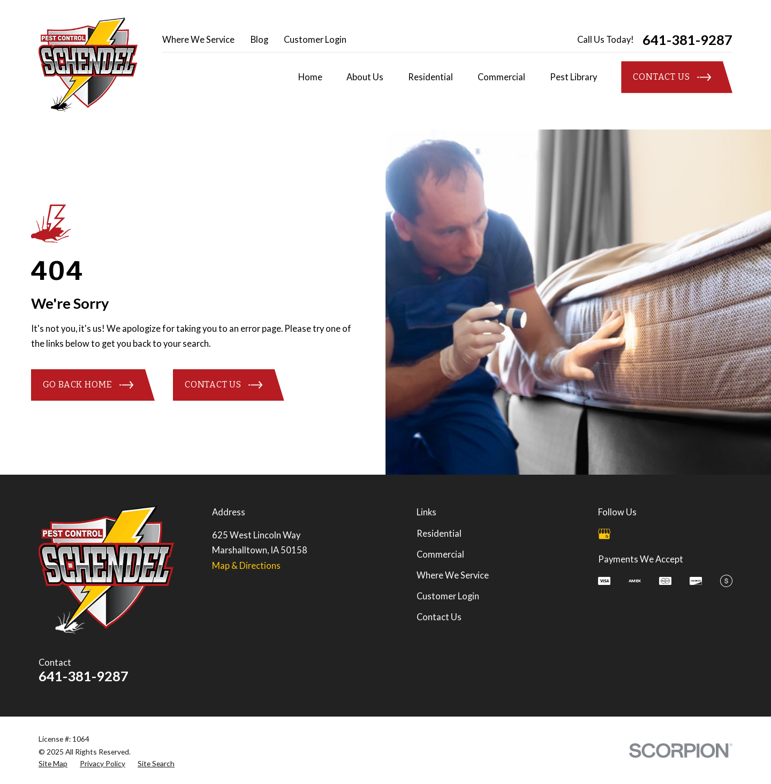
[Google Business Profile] (604, 534)
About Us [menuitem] (364, 77)
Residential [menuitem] (430, 77)
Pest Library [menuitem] (573, 77)
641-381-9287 (687, 40)
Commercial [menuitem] (501, 77)
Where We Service (198, 39)
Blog (259, 39)
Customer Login (315, 39)
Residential (439, 533)
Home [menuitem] (310, 77)
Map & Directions (246, 565)
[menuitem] (53, 763)
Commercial (440, 554)
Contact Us (439, 617)
